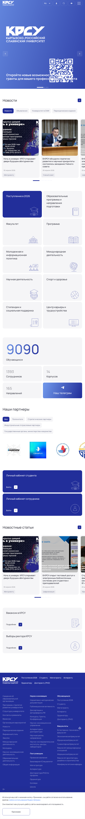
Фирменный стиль (10, 734)
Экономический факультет (68, 736)
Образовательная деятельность (10, 759)
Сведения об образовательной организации (10, 698)
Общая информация (11, 764)
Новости (6, 726)
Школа (33, 787)
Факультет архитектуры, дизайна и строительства (68, 759)
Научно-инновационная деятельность (13, 753)
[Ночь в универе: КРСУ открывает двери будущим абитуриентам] (21, 148)
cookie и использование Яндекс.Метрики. (25, 800)
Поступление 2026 (65, 700)
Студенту (61, 704)
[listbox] (47, 3)
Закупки (6, 738)
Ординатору (62, 715)
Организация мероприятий (14, 722)
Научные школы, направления (37, 736)
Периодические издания (13, 730)
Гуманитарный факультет (68, 744)
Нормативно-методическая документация (42, 701)
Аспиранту (61, 711)
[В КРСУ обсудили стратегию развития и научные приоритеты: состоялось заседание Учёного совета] (60, 148)
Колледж (34, 783)
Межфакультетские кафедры (69, 764)
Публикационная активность (42, 706)
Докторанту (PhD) (65, 719)
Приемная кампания (38, 757)
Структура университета (13, 711)
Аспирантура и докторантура (36, 730)
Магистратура (36, 765)
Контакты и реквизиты (12, 715)
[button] (40, 87)
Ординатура (35, 779)
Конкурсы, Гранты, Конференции (38, 717)
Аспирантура (35, 769)
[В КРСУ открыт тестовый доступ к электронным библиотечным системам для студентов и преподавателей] (60, 565)
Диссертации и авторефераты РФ (37, 711)
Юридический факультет (67, 740)
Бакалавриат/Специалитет (41, 761)
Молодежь (7, 748)
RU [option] (45, 3)
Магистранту (63, 708)
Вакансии (7, 719)
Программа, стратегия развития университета (13, 706)
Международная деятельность (10, 743)
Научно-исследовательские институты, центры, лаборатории (42, 744)
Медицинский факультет (67, 754)
